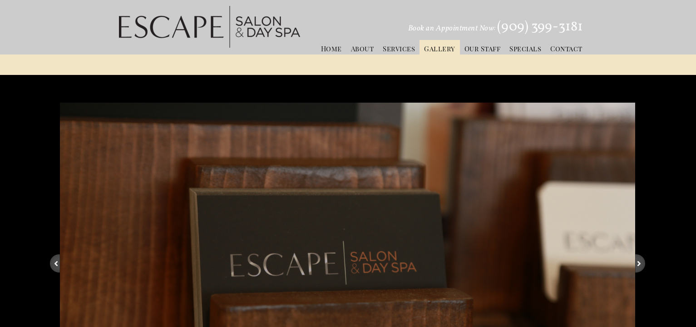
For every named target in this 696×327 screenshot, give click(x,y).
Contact (566, 48)
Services (399, 48)
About (362, 48)
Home (331, 48)
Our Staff (482, 48)
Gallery (439, 48)
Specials (525, 48)
